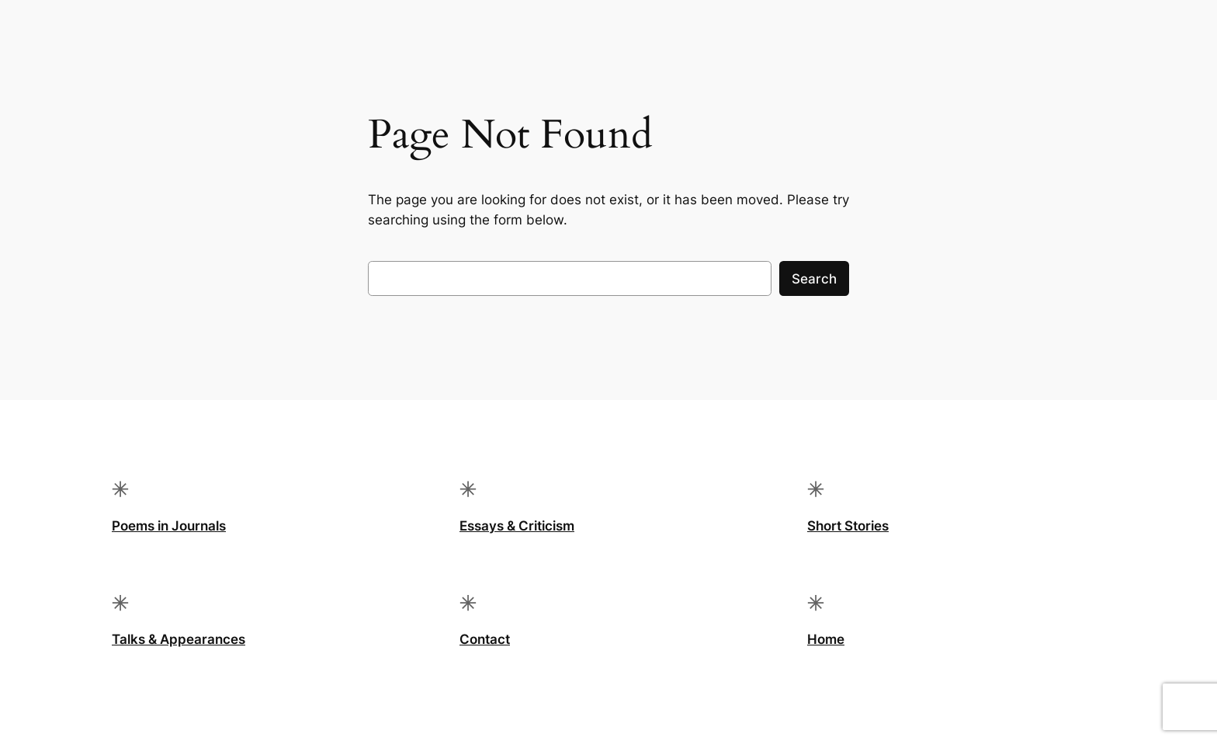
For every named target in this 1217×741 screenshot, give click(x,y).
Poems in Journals (169, 526)
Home (825, 639)
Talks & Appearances (178, 639)
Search (814, 279)
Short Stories (848, 526)
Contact (484, 639)
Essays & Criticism (516, 526)
